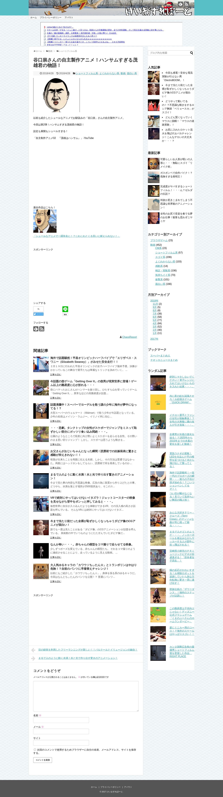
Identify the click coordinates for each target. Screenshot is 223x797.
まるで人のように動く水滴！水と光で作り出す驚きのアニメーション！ (74, 658)
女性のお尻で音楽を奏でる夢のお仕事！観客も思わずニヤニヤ (176, 217)
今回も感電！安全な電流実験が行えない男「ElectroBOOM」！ (177, 76)
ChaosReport (129, 337)
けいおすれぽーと (115, 792)
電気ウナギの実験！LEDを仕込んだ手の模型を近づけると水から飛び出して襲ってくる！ (182, 460)
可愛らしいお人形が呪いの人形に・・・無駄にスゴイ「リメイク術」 (176, 163)
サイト (37, 738)
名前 (37, 715)
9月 (155, 307)
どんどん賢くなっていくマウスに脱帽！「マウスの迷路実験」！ (178, 121)
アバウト (69, 17)
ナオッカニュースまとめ (164, 360)
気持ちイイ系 (162, 275)
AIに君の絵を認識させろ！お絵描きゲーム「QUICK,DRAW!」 (182, 399)
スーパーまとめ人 (160, 355)
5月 (155, 320)
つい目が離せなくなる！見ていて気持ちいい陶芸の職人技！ (182, 496)
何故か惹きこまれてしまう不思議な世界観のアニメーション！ (176, 204)
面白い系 (132, 73)
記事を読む (55, 374)
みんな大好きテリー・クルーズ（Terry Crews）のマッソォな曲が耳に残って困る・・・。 (182, 519)
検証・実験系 (162, 270)
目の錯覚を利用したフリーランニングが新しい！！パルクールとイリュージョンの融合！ (84, 650)
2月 (155, 330)
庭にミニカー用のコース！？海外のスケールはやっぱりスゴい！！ (182, 630)
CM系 (158, 248)
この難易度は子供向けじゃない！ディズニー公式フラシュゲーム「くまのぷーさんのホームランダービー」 (182, 615)
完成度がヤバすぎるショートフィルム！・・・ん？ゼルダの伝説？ (176, 190)
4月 (155, 323)
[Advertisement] (59, 273)
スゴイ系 (160, 257)
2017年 (154, 339)
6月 (155, 317)
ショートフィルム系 (87, 73)
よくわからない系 (109, 73)
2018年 (154, 300)
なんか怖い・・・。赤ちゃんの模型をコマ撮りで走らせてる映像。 (92, 544)
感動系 (159, 266)
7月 (155, 313)
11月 (155, 304)
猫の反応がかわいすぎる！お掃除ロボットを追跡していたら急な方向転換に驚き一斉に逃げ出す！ (182, 576)
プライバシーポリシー (50, 17)
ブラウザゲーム (159, 240)
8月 (155, 310)
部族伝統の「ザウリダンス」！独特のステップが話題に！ (182, 592)
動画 (123, 73)
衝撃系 (159, 279)
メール (38, 727)
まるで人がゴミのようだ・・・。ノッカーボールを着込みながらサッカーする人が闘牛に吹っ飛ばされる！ (182, 538)
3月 (155, 326)
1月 (155, 333)
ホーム (33, 17)
